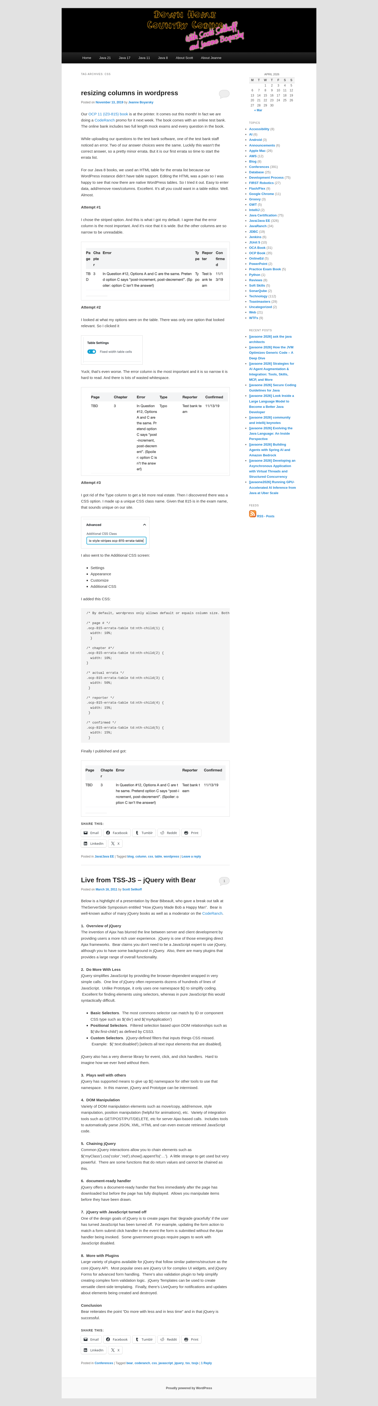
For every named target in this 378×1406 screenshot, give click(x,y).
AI (250, 134)
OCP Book (257, 253)
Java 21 (105, 58)
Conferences (103, 1363)
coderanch (142, 1363)
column (141, 856)
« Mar (258, 110)
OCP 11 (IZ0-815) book (108, 114)
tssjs (195, 1363)
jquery (179, 1363)
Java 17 (124, 58)
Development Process (266, 177)
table (158, 856)
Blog (252, 161)
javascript (165, 1363)
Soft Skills (257, 285)
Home (86, 58)
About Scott (184, 58)
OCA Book (257, 248)
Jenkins (255, 237)
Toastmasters (260, 301)
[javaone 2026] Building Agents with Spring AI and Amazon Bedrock (269, 450)
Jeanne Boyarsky (140, 102)
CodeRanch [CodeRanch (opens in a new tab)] (104, 120)
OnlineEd (256, 258)
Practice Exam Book (265, 269)
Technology (258, 296)
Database (256, 172)
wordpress (171, 856)
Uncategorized (260, 307)
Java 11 (144, 58)
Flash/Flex (257, 188)
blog (130, 856)
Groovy (255, 199)
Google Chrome (261, 194)
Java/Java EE (104, 856)
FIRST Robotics (261, 183)
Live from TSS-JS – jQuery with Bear (138, 880)
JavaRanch (258, 226)
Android (255, 140)
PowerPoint (258, 264)
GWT (253, 204)
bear (129, 1363)
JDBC (253, 232)
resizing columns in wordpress (129, 93)
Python (254, 275)
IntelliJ (254, 210)
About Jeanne (211, 58)
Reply (206, 1363)
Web (252, 312)
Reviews (255, 280)
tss (187, 1363)
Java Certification (263, 215)
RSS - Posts (261, 516)
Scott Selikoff (132, 889)
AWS (253, 156)
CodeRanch (212, 913)
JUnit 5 (254, 242)
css (150, 856)
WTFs (253, 318)
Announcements (262, 145)
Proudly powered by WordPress (189, 1388)
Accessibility (259, 129)
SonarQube (258, 291)
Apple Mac (257, 151)
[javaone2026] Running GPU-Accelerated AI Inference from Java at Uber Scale (272, 487)
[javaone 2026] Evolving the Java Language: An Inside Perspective (271, 433)
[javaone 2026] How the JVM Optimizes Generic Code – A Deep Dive (271, 352)
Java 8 (163, 58)
